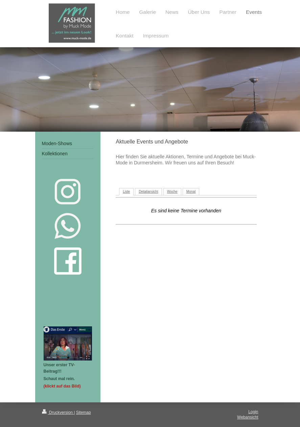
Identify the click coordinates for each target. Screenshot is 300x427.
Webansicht (247, 417)
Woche (172, 191)
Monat (191, 191)
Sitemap (83, 412)
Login (253, 411)
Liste (126, 191)
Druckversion (58, 412)
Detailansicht (148, 191)
